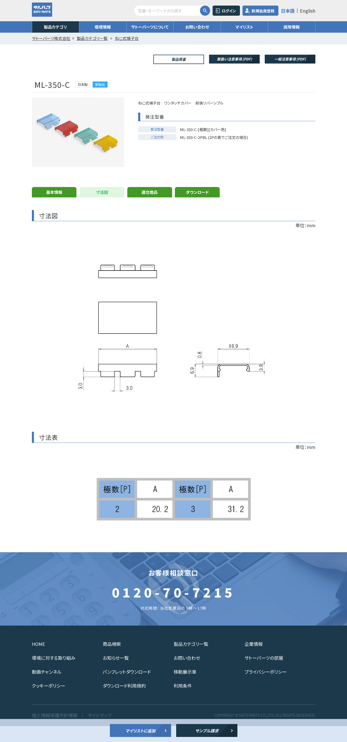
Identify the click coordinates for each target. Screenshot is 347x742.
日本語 (288, 10)
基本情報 (54, 208)
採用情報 (291, 27)
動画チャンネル (47, 687)
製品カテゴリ (55, 27)
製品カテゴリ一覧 (191, 659)
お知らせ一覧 (116, 673)
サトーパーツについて (150, 27)
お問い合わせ (197, 27)
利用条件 (183, 701)
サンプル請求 (206, 731)
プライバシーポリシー (265, 687)
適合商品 (149, 208)
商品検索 (112, 659)
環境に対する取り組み (53, 673)
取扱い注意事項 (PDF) (234, 58)
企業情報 (253, 659)
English (307, 10)
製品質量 (179, 59)
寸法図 (102, 208)
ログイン (229, 10)
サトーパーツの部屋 (263, 673)
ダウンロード (197, 208)
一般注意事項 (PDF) (290, 58)
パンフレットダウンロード (127, 687)
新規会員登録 (263, 10)
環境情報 (103, 27)
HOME (38, 659)
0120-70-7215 (173, 608)
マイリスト (244, 27)
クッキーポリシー (48, 701)
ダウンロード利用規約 (124, 701)
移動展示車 (185, 687)
